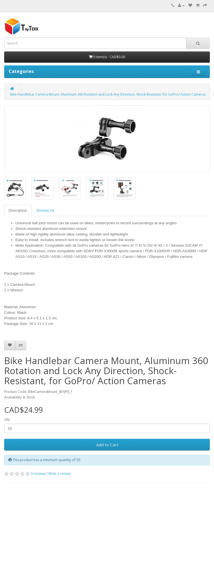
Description (18, 210)
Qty (7, 419)
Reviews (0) (45, 210)
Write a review (59, 473)
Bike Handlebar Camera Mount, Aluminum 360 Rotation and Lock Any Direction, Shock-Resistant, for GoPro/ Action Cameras (108, 94)
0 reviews (38, 473)
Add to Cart (107, 444)
